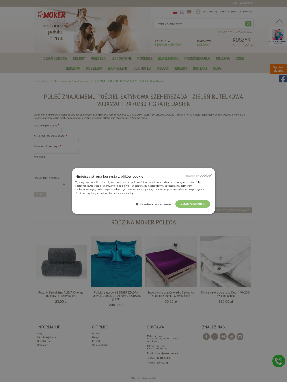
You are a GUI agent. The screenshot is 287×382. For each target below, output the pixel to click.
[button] (155, 204)
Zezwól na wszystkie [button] (193, 203)
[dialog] (143, 191)
